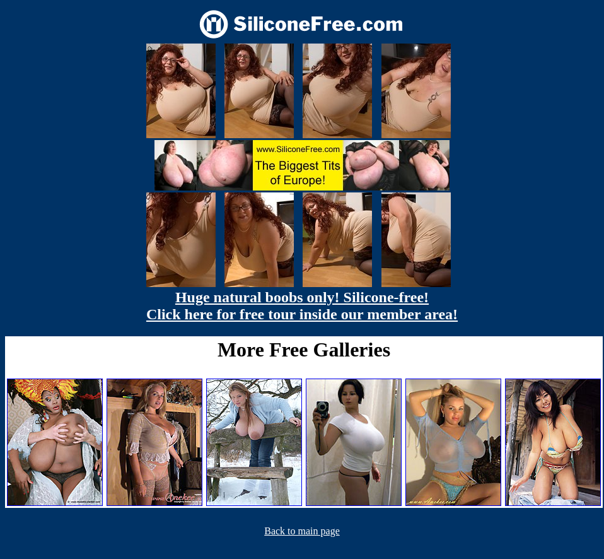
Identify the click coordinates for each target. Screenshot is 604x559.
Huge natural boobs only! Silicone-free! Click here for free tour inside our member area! (302, 305)
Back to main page (302, 531)
